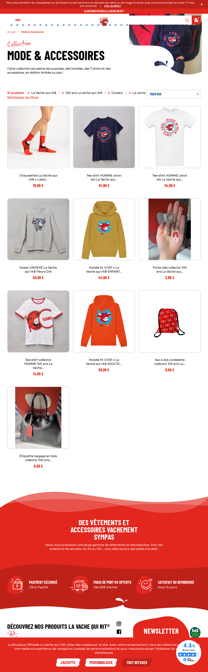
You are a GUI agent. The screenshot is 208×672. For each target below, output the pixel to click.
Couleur (117, 93)
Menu (17, 20)
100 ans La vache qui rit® (84, 93)
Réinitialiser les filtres (22, 97)
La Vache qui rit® (43, 93)
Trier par (174, 94)
